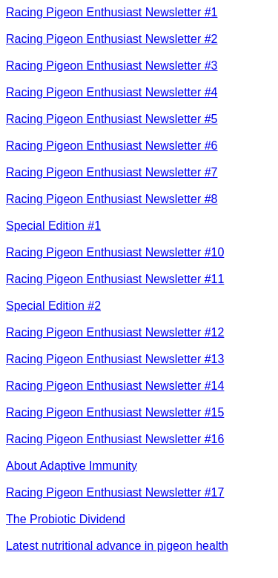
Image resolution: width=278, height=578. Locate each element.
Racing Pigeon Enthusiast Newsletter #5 (112, 119)
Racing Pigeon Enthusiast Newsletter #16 (115, 439)
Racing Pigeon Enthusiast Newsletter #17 (115, 492)
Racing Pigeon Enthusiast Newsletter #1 (112, 12)
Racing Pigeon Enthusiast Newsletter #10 (115, 252)
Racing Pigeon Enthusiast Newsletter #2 (112, 39)
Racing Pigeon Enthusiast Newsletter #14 (115, 385)
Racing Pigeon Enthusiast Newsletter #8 (112, 199)
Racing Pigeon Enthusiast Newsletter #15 (115, 412)
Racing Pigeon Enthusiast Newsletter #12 (115, 332)
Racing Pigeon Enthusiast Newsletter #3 (112, 65)
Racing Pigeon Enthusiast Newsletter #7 (112, 172)
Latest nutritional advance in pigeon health (117, 545)
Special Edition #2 (53, 305)
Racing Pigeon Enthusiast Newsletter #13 (115, 359)
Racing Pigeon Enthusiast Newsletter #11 (115, 279)
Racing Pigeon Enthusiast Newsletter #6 (112, 145)
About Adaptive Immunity (71, 465)
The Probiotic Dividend (65, 519)
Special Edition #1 (53, 225)
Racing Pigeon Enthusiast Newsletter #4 (112, 92)
